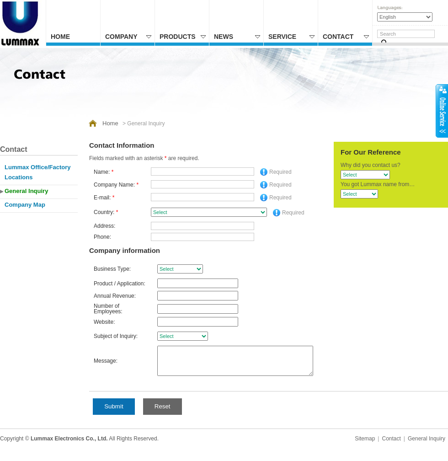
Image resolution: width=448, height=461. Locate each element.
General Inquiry (26, 191)
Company (128, 36)
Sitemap (365, 447)
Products (183, 36)
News (237, 36)
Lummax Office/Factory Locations (38, 172)
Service (291, 36)
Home (60, 36)
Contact (346, 36)
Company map (25, 204)
